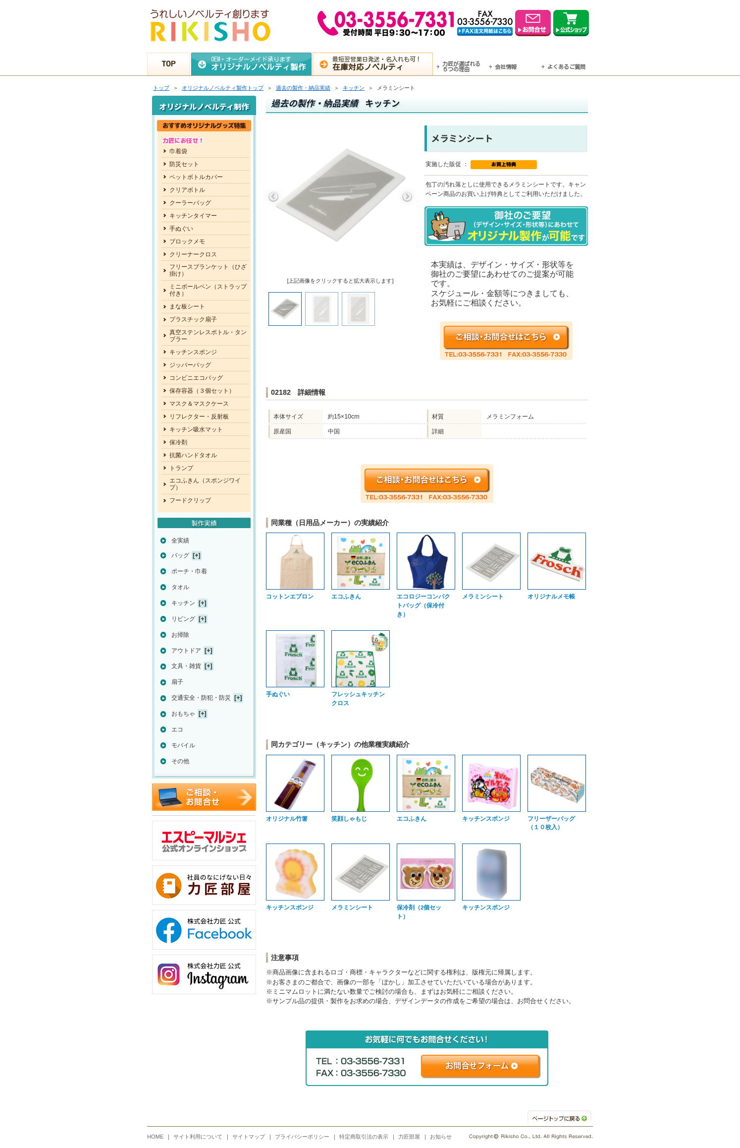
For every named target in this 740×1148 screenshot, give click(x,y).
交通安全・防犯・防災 (201, 697)
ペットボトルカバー (196, 177)
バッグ (180, 555)
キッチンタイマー (193, 215)
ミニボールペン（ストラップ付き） (208, 290)
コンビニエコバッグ (196, 377)
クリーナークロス (193, 254)
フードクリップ (190, 500)
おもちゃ (183, 713)
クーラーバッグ (190, 202)
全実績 (180, 540)
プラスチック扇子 (193, 319)
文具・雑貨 (186, 666)
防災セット (184, 164)
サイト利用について (197, 1137)
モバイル (183, 745)
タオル (180, 587)
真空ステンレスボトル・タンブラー (208, 336)
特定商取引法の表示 (363, 1137)
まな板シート (187, 306)
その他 (180, 761)
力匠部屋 (409, 1137)
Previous (273, 197)
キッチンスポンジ (193, 352)
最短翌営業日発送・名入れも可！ (382, 63)
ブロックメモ (187, 241)
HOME (155, 1137)
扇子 (177, 681)
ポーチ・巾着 (189, 571)
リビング (183, 618)
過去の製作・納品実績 (303, 88)
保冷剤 (178, 442)
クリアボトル (187, 189)
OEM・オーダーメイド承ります (261, 63)
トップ (161, 88)
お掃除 (180, 634)
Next (407, 197)
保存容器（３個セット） (202, 390)
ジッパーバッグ (190, 365)
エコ (177, 729)
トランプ (181, 468)
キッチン (354, 88)
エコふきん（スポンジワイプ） (205, 484)
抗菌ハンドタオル (193, 455)
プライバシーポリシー (302, 1137)
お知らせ (441, 1137)
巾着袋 (178, 151)
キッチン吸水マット (196, 429)
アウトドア (186, 650)
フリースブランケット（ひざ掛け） (208, 270)
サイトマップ (248, 1137)
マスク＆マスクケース (199, 403)
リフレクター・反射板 (199, 416)
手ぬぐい (181, 228)
